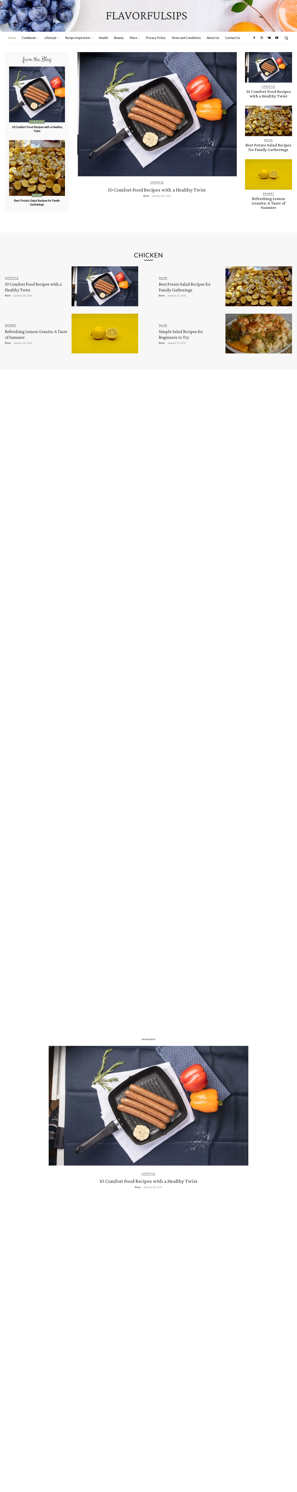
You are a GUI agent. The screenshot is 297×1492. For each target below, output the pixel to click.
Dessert (268, 191)
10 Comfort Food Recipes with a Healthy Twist (37, 129)
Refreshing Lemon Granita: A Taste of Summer (268, 198)
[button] (286, 38)
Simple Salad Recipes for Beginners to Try (188, 333)
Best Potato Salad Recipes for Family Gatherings (37, 202)
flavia (146, 203)
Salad (37, 195)
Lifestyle (37, 121)
